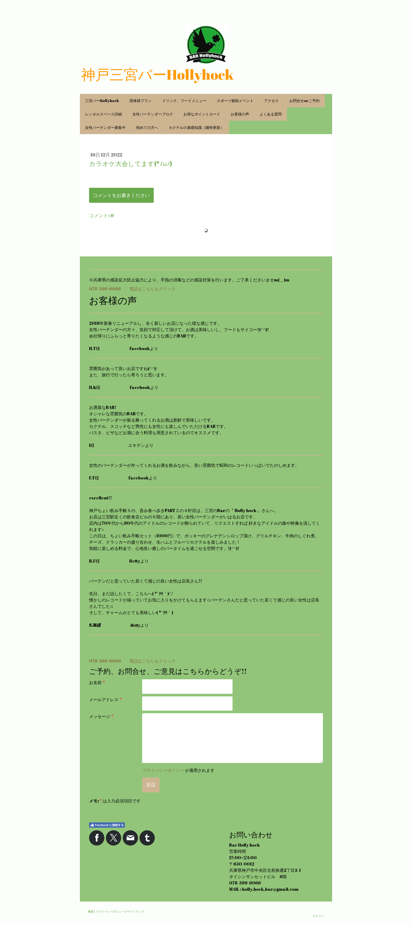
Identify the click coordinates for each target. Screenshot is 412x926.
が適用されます (178, 770)
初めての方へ (147, 127)
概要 (91, 911)
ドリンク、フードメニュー (184, 100)
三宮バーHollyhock (102, 100)
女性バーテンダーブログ (152, 114)
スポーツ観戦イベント (235, 100)
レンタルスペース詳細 (103, 114)
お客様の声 (240, 114)
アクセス (271, 100)
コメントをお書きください (121, 195)
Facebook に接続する (107, 825)
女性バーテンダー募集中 (105, 127)
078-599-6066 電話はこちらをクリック (132, 289)
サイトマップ (135, 911)
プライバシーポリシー (163, 770)
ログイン (318, 916)
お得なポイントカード (201, 114)
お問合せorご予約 (304, 100)
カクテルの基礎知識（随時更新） (196, 127)
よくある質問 (271, 114)
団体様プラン (141, 100)
